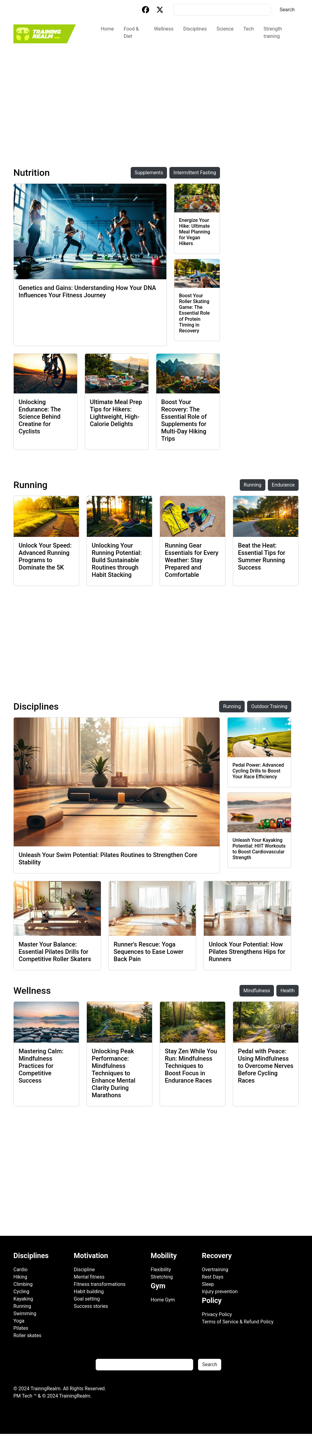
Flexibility (161, 1269)
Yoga (18, 1321)
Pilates (20, 1328)
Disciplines (195, 29)
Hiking (20, 1277)
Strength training (273, 32)
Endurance (283, 485)
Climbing (23, 1284)
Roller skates (27, 1335)
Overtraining (215, 1269)
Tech (248, 29)
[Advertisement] (156, 90)
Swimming (24, 1313)
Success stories (91, 1306)
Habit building (89, 1291)
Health (287, 990)
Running (252, 485)
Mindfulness (256, 990)
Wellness (163, 29)
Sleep (208, 1284)
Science (225, 29)
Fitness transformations (100, 1284)
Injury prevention (220, 1291)
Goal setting (87, 1299)
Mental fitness (89, 1277)
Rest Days (213, 1277)
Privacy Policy (217, 1314)
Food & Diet (131, 32)
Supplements (149, 172)
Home (107, 29)
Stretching (162, 1277)
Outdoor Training (269, 706)
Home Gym (163, 1300)
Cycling (21, 1291)
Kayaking (23, 1299)
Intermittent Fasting (194, 172)
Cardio (20, 1269)
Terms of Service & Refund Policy (238, 1322)
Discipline (84, 1269)
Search (287, 10)
